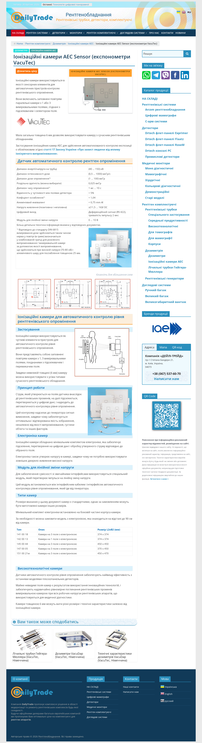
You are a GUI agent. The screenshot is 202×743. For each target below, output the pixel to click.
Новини (180, 32)
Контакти (167, 32)
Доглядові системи (132, 32)
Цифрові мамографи (160, 115)
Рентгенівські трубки (161, 209)
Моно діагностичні (159, 168)
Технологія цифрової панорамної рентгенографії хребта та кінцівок (71, 6)
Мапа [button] (163, 347)
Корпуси (154, 244)
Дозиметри (156, 256)
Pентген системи (37, 32)
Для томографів (160, 232)
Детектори (58, 32)
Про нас (154, 32)
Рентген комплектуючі (101, 32)
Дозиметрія (59, 43)
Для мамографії (160, 238)
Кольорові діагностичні (163, 186)
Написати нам (131, 691)
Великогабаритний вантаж (165, 302)
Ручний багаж (155, 290)
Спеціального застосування (169, 214)
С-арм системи (156, 121)
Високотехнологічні (163, 226)
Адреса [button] (149, 347)
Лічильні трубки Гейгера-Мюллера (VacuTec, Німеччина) (30, 657)
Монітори (76, 32)
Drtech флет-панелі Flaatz (164, 139)
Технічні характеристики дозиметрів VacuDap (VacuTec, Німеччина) (115, 657)
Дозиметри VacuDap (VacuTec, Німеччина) (69, 655)
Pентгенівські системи (159, 104)
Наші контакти (131, 686)
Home (18, 43)
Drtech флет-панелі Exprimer (166, 133)
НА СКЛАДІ (18, 32)
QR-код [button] (177, 347)
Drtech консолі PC (158, 151)
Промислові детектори (162, 156)
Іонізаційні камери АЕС (81, 43)
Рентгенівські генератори (164, 278)
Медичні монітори (156, 163)
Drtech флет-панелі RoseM (164, 145)
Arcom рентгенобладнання (165, 109)
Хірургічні (152, 180)
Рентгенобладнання (89, 15)
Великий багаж (157, 296)
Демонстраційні (157, 192)
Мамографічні (156, 174)
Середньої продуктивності (168, 220)
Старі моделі (154, 198)
